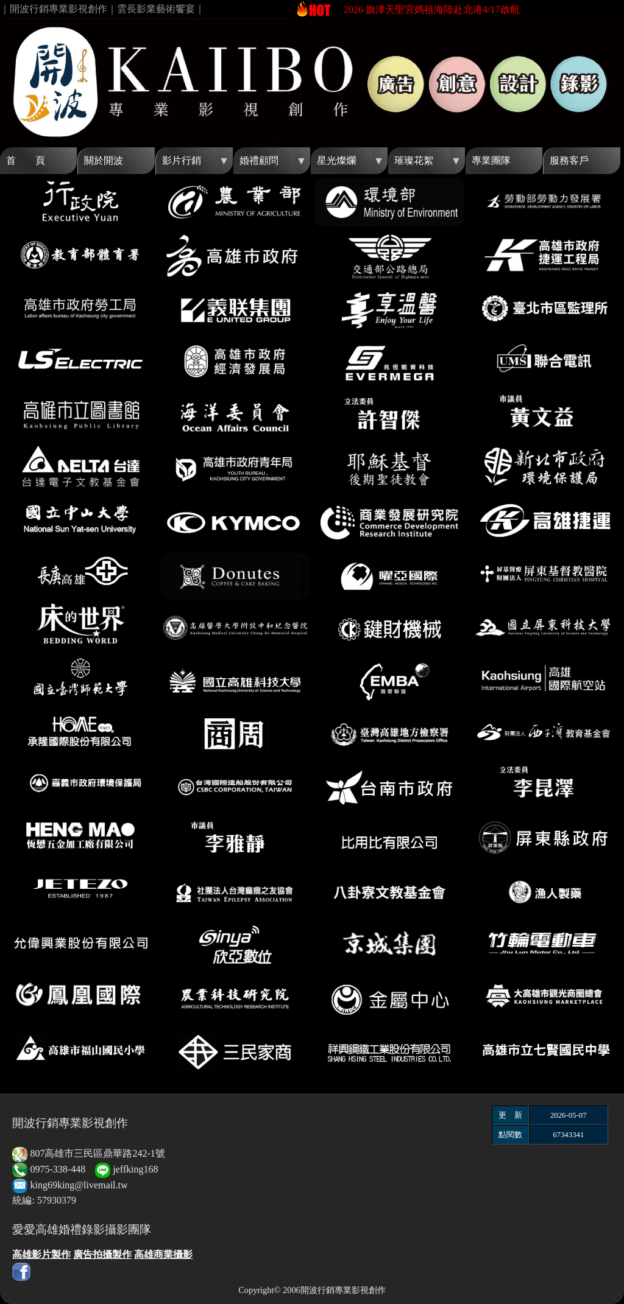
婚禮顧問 (258, 160)
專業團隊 (491, 160)
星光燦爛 (336, 160)
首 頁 (25, 160)
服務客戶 (569, 160)
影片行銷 (181, 160)
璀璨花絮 (413, 160)
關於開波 (103, 160)
